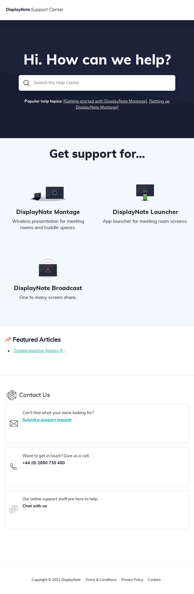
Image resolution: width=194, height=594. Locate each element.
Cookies (154, 580)
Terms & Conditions (101, 580)
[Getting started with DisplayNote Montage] (105, 101)
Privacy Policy (132, 580)
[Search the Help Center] (97, 83)
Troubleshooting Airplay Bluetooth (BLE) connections (63, 351)
